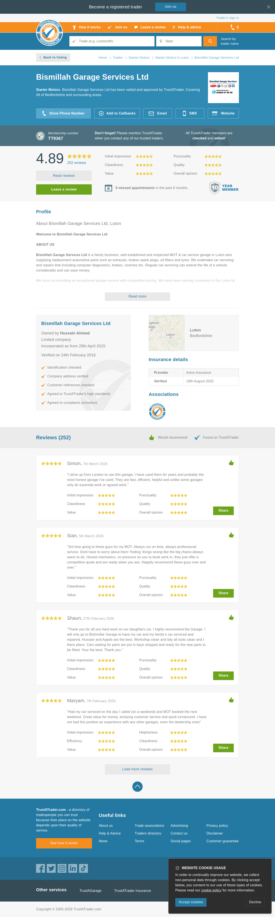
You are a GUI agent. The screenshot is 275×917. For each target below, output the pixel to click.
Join (170, 6)
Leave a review (64, 189)
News (103, 841)
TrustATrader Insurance (132, 891)
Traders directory (148, 833)
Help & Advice (110, 833)
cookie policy (211, 890)
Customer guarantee (222, 841)
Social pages (181, 841)
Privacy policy (217, 825)
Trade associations (149, 825)
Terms (139, 841)
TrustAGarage (90, 891)
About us (106, 825)
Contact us (179, 833)
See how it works (64, 843)
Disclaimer (214, 833)
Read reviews (64, 175)
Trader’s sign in (227, 18)
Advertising (179, 825)
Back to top (137, 786)
